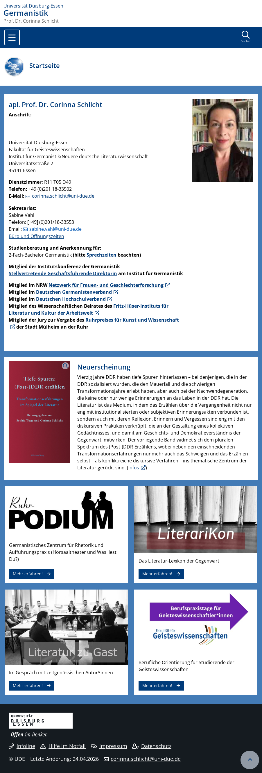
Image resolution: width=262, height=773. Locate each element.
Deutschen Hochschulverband (71, 299)
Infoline (22, 746)
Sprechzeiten (102, 255)
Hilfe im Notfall (63, 746)
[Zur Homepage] (131, 5)
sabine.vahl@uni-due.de (55, 229)
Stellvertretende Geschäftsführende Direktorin (63, 273)
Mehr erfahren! (28, 573)
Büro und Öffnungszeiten (36, 236)
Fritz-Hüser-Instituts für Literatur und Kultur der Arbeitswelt (88, 309)
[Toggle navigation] (12, 37)
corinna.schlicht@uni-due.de (63, 196)
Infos (133, 467)
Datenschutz (151, 746)
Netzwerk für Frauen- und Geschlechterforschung (106, 285)
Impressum (109, 746)
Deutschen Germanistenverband (74, 292)
